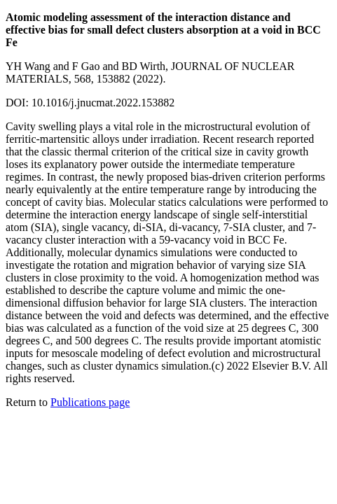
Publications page (90, 402)
